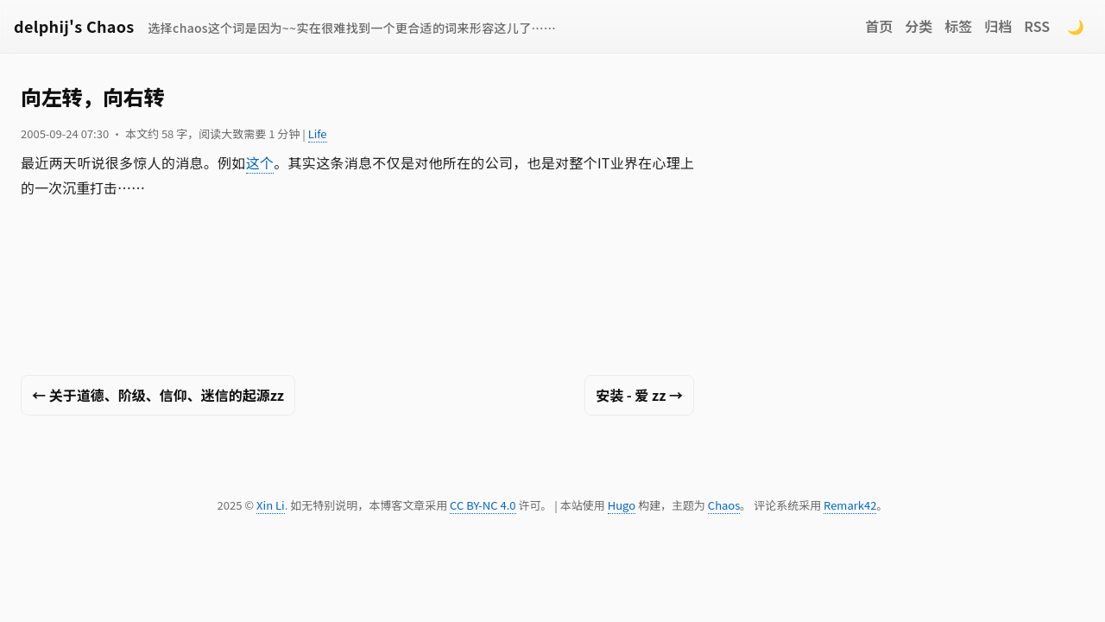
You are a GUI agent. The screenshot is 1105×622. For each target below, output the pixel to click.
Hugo (621, 505)
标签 (958, 26)
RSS (1037, 26)
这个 (260, 162)
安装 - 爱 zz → (639, 394)
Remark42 (850, 505)
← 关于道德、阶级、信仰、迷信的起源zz (158, 394)
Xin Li (270, 505)
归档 (998, 26)
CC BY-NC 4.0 (482, 505)
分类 (918, 26)
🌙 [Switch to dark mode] (1075, 26)
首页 (879, 26)
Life (317, 133)
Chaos (724, 505)
